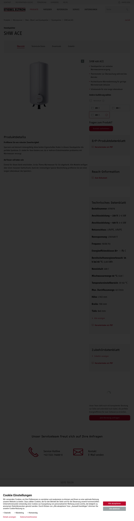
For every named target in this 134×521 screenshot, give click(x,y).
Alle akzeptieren (114, 503)
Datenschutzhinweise (28, 517)
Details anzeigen (9, 517)
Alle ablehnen (114, 509)
